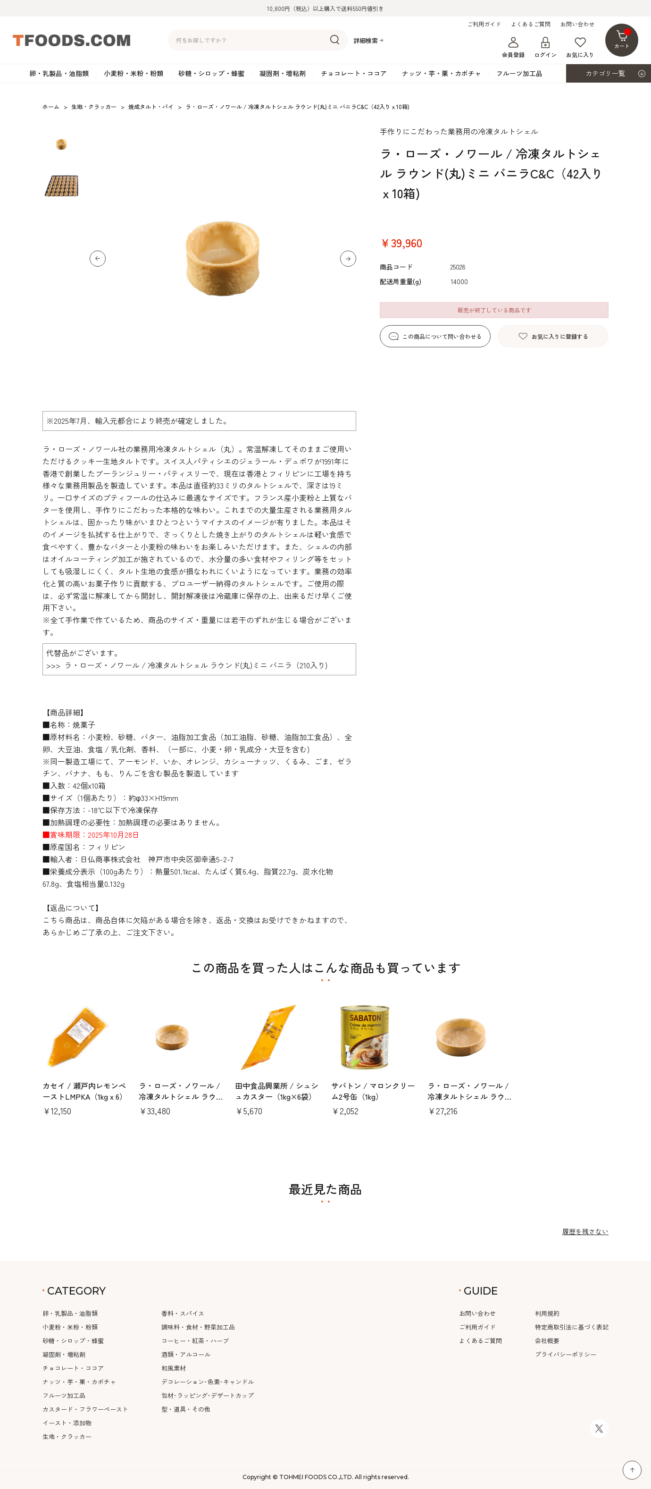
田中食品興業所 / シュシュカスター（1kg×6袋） (276, 1091)
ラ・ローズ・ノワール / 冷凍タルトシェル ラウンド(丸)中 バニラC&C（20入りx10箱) (181, 1101)
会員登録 (513, 48)
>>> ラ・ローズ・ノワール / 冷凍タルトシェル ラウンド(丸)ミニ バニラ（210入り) (186, 665)
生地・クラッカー (67, 1436)
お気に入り (580, 48)
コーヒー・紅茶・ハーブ (195, 1340)
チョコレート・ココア (354, 73)
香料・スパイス (182, 1313)
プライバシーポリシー (565, 1354)
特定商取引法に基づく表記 (572, 1326)
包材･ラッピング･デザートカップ (207, 1395)
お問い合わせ (577, 24)
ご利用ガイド (484, 24)
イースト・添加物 (67, 1422)
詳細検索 (365, 40)
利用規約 (547, 1313)
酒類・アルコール (185, 1354)
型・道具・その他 (185, 1409)
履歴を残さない (585, 1231)
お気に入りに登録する (560, 336)
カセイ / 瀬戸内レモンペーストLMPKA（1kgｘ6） (84, 1091)
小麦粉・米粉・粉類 (133, 73)
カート (623, 39)
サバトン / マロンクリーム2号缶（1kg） (373, 1091)
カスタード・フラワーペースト (85, 1409)
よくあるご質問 (531, 24)
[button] (98, 259)
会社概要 (547, 1340)
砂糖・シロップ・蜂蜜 (211, 73)
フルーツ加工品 (519, 73)
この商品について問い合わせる (442, 336)
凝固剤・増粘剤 (282, 73)
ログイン (545, 48)
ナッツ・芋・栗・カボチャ (441, 73)
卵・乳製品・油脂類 (59, 73)
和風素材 (173, 1367)
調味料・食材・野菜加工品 (198, 1326)
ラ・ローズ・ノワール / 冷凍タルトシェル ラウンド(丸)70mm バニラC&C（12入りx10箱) (469, 1101)
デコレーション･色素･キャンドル (207, 1381)
